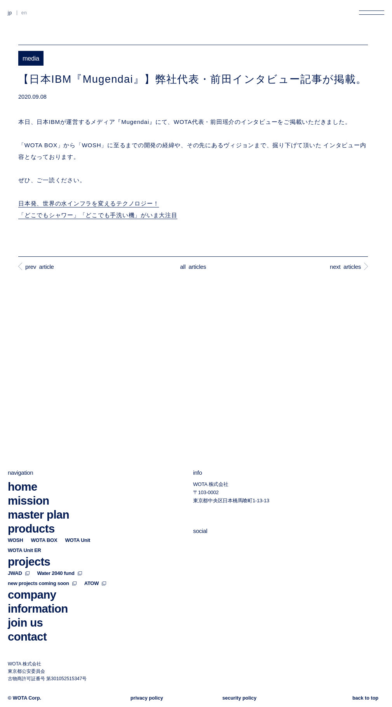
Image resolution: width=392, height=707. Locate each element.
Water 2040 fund (59, 573)
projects (29, 561)
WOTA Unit (77, 540)
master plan (38, 514)
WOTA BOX (44, 540)
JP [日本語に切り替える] (10, 13)
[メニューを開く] (371, 12)
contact (27, 636)
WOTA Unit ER (24, 550)
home (22, 486)
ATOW (95, 583)
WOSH (15, 540)
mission (28, 500)
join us (25, 622)
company (32, 594)
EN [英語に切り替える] (24, 13)
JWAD (19, 573)
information (38, 608)
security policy (239, 698)
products (31, 528)
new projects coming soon (42, 583)
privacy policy (147, 698)
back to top (365, 698)
